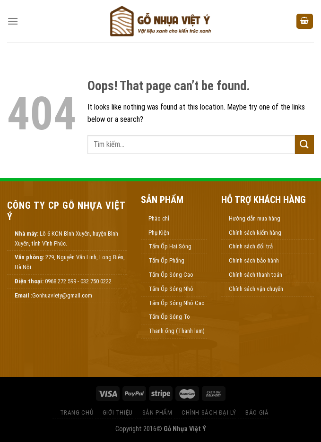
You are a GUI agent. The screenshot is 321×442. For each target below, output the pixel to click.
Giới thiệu (118, 412)
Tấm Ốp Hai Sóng (169, 246)
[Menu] (12, 21)
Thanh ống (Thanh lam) (176, 330)
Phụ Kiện (158, 232)
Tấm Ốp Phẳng (166, 260)
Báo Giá (257, 412)
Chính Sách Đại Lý (209, 412)
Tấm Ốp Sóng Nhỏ (170, 288)
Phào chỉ (158, 218)
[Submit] (304, 144)
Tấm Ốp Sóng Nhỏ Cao (176, 302)
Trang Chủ (77, 412)
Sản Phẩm (157, 412)
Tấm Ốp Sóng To (169, 316)
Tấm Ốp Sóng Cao (170, 274)
